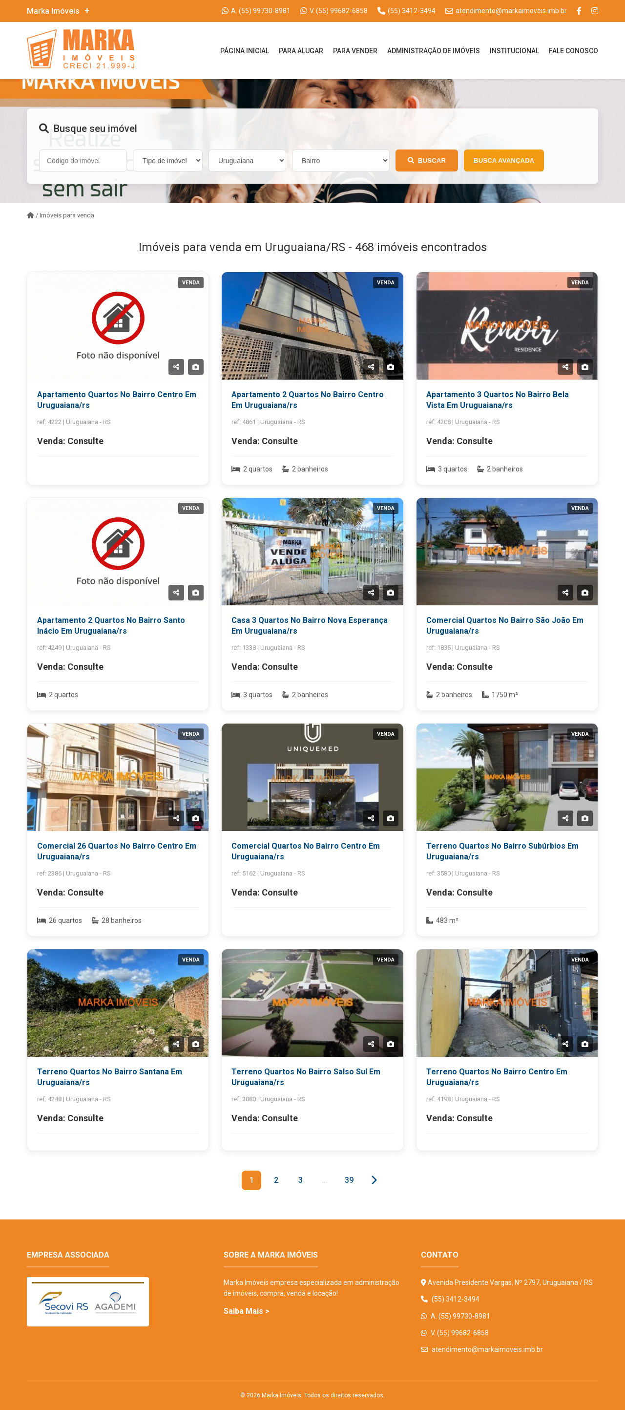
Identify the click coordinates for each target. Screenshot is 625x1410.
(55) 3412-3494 (450, 1299)
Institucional (514, 51)
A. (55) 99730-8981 (455, 1316)
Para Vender (355, 51)
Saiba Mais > (247, 1311)
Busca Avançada (504, 160)
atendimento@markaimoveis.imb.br (482, 1349)
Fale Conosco (573, 51)
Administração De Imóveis (433, 51)
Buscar (427, 160)
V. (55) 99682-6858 (455, 1333)
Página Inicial (244, 51)
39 (349, 1180)
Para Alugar (301, 51)
